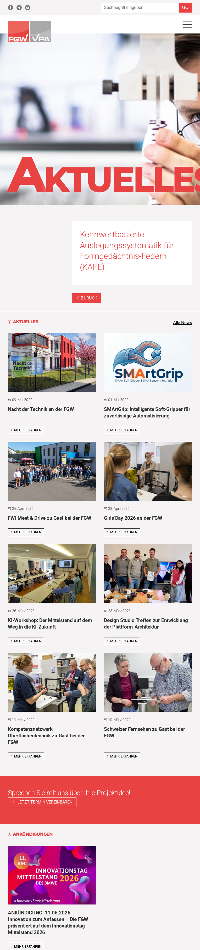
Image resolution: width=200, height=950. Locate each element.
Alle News (182, 323)
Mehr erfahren (26, 431)
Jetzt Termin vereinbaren (45, 803)
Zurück (86, 298)
